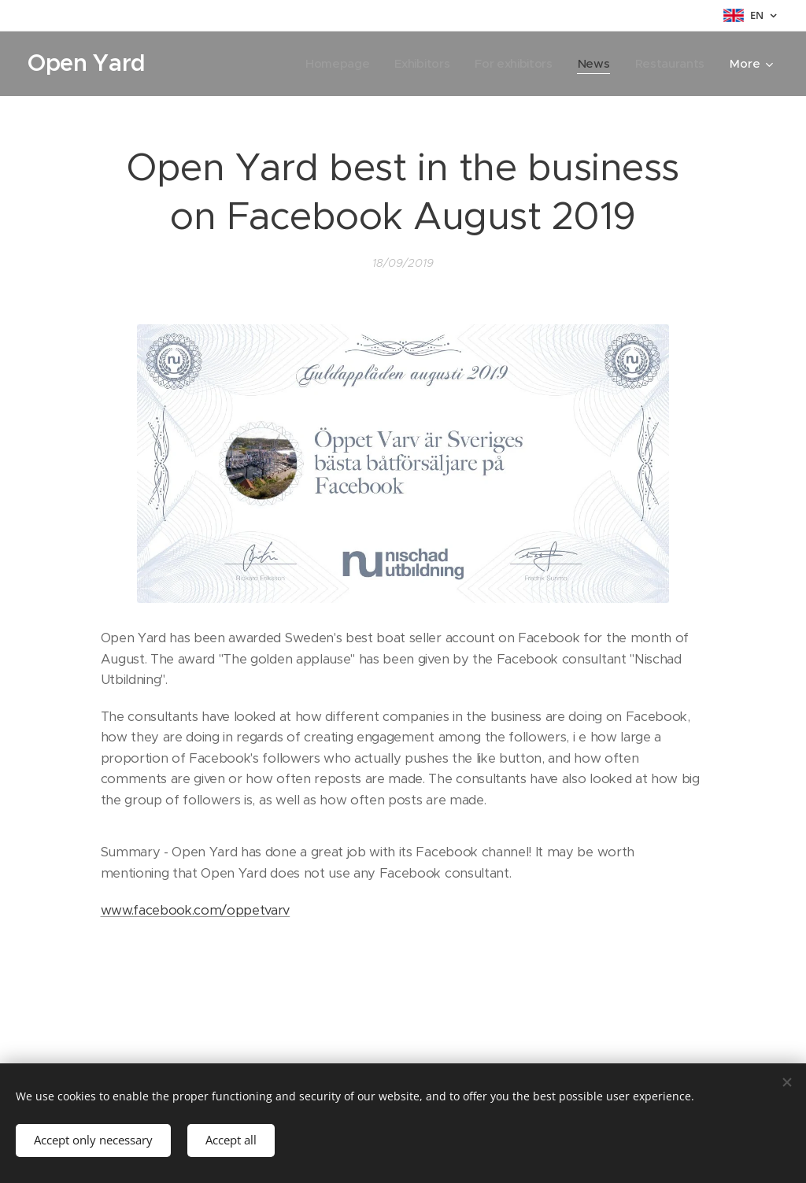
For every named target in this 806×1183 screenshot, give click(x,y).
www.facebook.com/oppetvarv (195, 910)
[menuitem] (331, 63)
